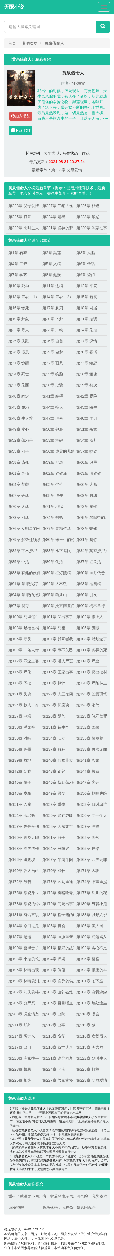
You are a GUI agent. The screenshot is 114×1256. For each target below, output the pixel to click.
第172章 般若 (19, 881)
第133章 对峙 (19, 738)
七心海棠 (77, 83)
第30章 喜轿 (86, 352)
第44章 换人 (52, 407)
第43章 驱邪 (18, 407)
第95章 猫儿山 (54, 595)
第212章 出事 (53, 1025)
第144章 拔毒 (87, 771)
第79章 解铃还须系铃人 (22, 539)
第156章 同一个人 (90, 815)
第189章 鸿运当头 (90, 937)
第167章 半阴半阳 (56, 859)
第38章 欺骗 (52, 385)
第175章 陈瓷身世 (22, 892)
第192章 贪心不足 (90, 948)
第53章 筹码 (52, 440)
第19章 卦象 (18, 319)
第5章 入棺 (51, 264)
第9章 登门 (85, 275)
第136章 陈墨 (19, 749)
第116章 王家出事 (56, 672)
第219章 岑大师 (89, 1047)
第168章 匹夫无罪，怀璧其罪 (90, 859)
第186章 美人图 (89, 926)
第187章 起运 (19, 937)
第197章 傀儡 (53, 970)
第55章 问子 (18, 451)
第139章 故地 (19, 760)
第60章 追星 (86, 462)
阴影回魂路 (86, 1207)
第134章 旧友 (53, 738)
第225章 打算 (19, 217)
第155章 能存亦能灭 (56, 815)
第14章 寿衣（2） (56, 297)
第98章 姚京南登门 (56, 606)
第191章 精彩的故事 (56, 948)
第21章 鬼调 (86, 319)
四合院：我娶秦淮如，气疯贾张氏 (90, 1196)
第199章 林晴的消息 (22, 981)
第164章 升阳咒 (55, 848)
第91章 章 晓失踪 (22, 584)
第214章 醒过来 (21, 1036)
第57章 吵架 (86, 451)
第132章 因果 (87, 727)
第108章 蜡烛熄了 (90, 639)
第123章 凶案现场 (90, 694)
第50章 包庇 (52, 429)
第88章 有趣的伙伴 (22, 572)
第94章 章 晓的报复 (22, 595)
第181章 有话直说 (22, 915)
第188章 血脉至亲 (56, 937)
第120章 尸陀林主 (90, 683)
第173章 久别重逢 (56, 881)
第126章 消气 (87, 705)
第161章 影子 (53, 837)
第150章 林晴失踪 (90, 793)
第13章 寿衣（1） (22, 297)
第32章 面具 (52, 363)
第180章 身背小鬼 (90, 904)
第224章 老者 (53, 217)
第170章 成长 (53, 870)
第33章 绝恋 (86, 363)
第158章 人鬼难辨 (56, 826)
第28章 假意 (18, 352)
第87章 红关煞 (88, 561)
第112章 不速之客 (22, 661)
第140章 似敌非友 (56, 760)
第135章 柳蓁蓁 (89, 738)
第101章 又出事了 (56, 617)
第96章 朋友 (86, 595)
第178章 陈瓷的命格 (22, 904)
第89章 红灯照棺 (56, 572)
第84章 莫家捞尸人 (90, 550)
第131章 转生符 (55, 727)
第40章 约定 (18, 396)
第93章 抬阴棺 (88, 584)
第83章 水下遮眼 (56, 550)
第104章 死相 (53, 628)
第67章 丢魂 (18, 495)
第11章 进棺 (52, 286)
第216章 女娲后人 (90, 1036)
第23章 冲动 (52, 330)
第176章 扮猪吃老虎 (56, 892)
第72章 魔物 (86, 506)
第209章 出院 (53, 1014)
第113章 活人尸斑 (56, 661)
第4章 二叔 (17, 264)
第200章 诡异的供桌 (56, 981)
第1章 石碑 (17, 252)
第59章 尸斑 (52, 462)
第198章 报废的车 (90, 970)
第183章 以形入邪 (90, 915)
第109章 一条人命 (22, 650)
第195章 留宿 (87, 959)
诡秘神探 (16, 1207)
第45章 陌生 (86, 407)
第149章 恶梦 (53, 793)
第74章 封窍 (52, 517)
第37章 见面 (18, 385)
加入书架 (20, 116)
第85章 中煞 (18, 561)
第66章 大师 (86, 484)
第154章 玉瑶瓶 (21, 815)
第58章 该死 (18, 462)
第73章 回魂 (18, 517)
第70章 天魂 (18, 506)
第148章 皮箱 (19, 793)
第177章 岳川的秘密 (90, 892)
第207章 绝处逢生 (90, 1003)
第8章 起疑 (51, 275)
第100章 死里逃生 (22, 617)
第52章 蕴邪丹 (20, 440)
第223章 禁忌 (87, 217)
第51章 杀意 (86, 429)
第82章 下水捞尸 (22, 550)
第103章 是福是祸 (22, 628)
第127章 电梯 (19, 716)
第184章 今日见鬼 (22, 926)
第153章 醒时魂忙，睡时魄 (90, 804)
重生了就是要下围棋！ (22, 1196)
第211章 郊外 (19, 1025)
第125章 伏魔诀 (55, 705)
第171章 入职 (87, 870)
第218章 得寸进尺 (56, 1047)
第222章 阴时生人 (22, 228)
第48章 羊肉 (86, 418)
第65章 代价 (52, 484)
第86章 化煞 (52, 561)
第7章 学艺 (17, 275)
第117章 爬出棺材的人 (90, 672)
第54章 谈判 (86, 440)
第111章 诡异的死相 (90, 650)
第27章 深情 (86, 341)
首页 (12, 43)
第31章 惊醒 (18, 363)
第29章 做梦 (52, 352)
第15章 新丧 (86, 297)
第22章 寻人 (18, 330)
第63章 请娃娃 (88, 473)
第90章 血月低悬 (90, 572)
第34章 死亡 (18, 374)
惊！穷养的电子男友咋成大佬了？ (56, 1196)
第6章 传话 (85, 264)
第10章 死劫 (18, 286)
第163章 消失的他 (22, 848)
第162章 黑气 (87, 837)
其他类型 (30, 43)
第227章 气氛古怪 (56, 206)
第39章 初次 (86, 385)
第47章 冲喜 (52, 418)
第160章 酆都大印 (22, 837)
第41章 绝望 (52, 396)
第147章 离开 (87, 782)
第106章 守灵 (19, 639)
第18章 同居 (86, 308)
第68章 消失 (52, 495)
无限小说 (14, 7)
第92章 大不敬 (54, 584)
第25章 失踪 (18, 341)
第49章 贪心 (18, 429)
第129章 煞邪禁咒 (90, 716)
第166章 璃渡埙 (21, 859)
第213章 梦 (85, 1025)
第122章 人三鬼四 (56, 694)
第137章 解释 (53, 749)
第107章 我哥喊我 (56, 639)
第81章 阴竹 (86, 539)
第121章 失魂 (19, 694)
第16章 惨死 (18, 308)
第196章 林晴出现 (22, 970)
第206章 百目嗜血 (56, 1003)
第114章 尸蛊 (87, 661)
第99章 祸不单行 (90, 606)
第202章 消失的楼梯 (22, 992)
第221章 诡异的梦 (56, 228)
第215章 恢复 (53, 1036)
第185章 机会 (53, 926)
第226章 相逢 (87, 206)
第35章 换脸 (52, 374)
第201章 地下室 (89, 981)
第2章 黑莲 (51, 252)
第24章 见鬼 (86, 330)
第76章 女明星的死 (22, 528)
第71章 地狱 (52, 506)
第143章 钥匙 (53, 771)
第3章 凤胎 (85, 252)
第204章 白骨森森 (90, 992)
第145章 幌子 (19, 782)
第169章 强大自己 (22, 870)
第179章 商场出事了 (56, 904)
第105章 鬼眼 (87, 628)
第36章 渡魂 (86, 374)
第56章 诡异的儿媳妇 (56, 451)
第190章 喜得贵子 (22, 948)
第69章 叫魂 (86, 495)
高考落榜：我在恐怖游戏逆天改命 (56, 1207)
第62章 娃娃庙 (54, 473)
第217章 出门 (19, 1047)
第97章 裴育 (18, 606)
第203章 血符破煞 (56, 992)
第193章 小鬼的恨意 (22, 959)
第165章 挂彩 (87, 848)
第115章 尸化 (19, 672)
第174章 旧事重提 (90, 881)
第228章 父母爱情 (66, 170)
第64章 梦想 (18, 484)
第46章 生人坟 (20, 418)
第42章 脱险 (86, 396)
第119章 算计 (53, 683)
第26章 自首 (52, 341)
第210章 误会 (87, 1014)
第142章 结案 (19, 771)
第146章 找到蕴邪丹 (56, 782)
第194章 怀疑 (53, 959)
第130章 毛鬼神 (21, 727)
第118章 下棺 (19, 683)
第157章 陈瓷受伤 (22, 826)
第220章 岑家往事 (90, 228)
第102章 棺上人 (89, 617)
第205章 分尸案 (21, 1003)
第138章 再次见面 (90, 749)
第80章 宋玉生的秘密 (56, 539)
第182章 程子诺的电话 (56, 915)
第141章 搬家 (87, 760)
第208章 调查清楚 (22, 1014)
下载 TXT (21, 130)
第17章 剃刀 (52, 308)
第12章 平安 (86, 286)
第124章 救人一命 (22, 705)
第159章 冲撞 (87, 826)
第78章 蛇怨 (86, 528)
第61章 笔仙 (18, 473)
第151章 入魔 (19, 804)
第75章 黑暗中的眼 (90, 517)
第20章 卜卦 (52, 319)
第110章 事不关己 (56, 650)
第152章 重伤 (53, 804)
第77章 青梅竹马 (56, 528)
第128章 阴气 (53, 716)
